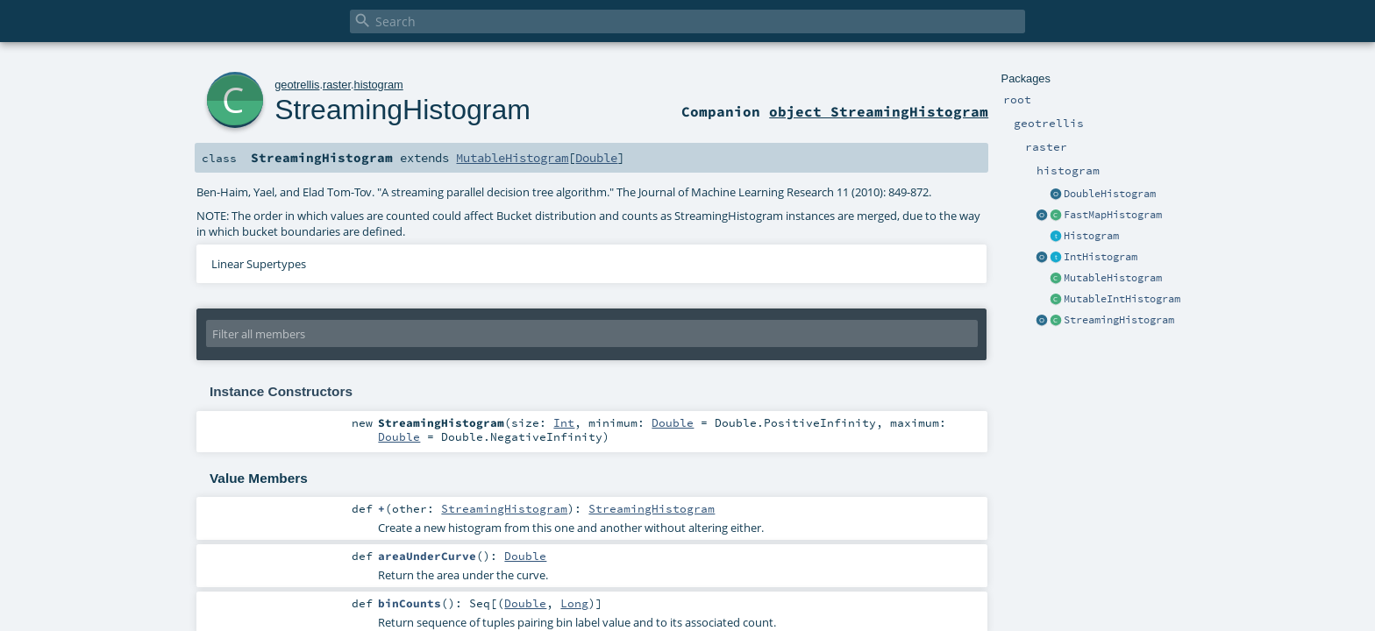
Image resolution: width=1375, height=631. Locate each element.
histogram (378, 84)
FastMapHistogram (1113, 215)
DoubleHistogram (1110, 194)
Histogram (1091, 236)
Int (563, 422)
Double (596, 158)
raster (337, 84)
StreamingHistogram (1119, 320)
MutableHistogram (1113, 278)
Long (574, 603)
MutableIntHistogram (1122, 299)
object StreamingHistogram (878, 111)
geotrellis (296, 84)
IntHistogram (1100, 257)
